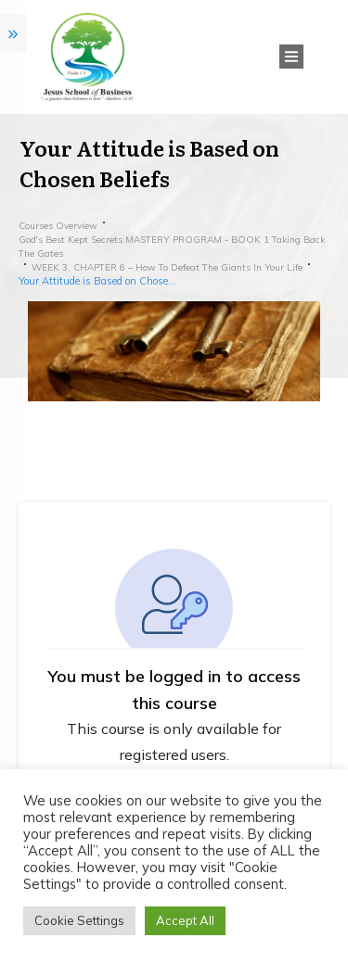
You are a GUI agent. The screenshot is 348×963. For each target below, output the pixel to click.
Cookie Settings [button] (79, 920)
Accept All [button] (185, 920)
